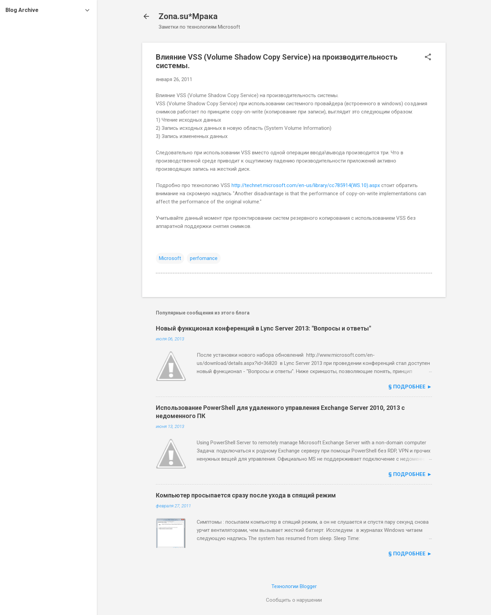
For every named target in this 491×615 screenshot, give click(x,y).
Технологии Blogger (294, 586)
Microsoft (170, 258)
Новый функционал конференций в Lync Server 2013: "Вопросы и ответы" (263, 328)
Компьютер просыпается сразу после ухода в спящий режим (246, 495)
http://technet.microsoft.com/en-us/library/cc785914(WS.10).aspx (306, 185)
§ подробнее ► (410, 387)
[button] (428, 57)
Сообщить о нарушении (294, 600)
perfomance (204, 258)
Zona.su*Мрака (188, 16)
